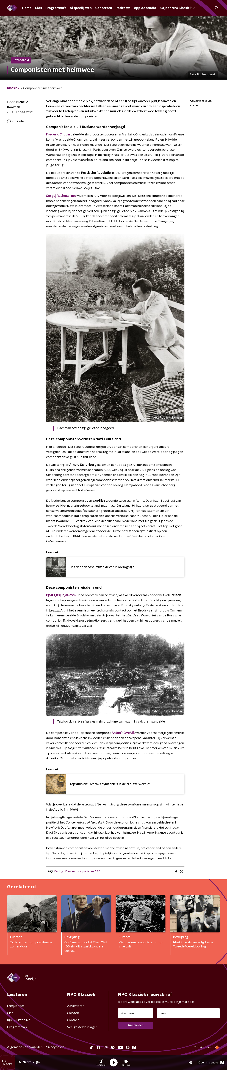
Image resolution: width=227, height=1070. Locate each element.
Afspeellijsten (81, 8)
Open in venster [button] (211, 1062)
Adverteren (75, 1006)
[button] (100, 1062)
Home (26, 8)
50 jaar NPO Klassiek (177, 8)
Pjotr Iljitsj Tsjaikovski (61, 595)
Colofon (73, 1013)
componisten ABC (88, 871)
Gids (38, 8)
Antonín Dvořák (123, 733)
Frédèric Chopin (58, 134)
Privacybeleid (55, 1047)
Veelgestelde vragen (82, 1027)
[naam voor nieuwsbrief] (135, 1013)
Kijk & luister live (18, 1020)
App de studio (145, 8)
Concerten (103, 8)
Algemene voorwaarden (25, 1047)
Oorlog (58, 871)
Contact (73, 1020)
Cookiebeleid (203, 1047)
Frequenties (15, 1006)
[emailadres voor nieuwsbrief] (188, 1013)
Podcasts (123, 8)
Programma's (55, 8)
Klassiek (70, 871)
